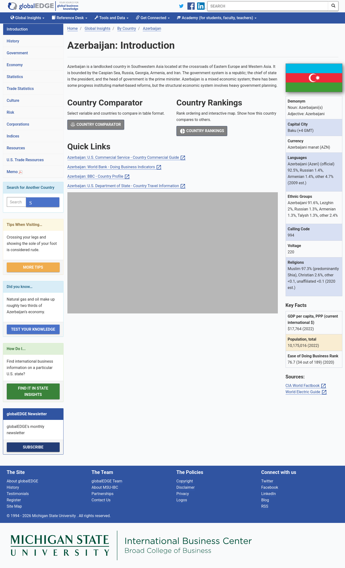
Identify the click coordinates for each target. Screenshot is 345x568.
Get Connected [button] (153, 18)
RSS (264, 506)
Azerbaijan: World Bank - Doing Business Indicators (114, 167)
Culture (13, 100)
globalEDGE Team (107, 481)
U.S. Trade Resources (25, 160)
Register (14, 500)
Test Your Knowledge (33, 329)
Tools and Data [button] (111, 18)
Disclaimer (186, 487)
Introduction (17, 29)
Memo (15, 171)
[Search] (268, 6)
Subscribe (33, 447)
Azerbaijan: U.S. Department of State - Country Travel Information (126, 186)
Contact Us (101, 500)
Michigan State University (54, 515)
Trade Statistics (20, 88)
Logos (182, 500)
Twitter (267, 481)
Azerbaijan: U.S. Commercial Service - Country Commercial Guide (126, 157)
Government (17, 53)
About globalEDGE (22, 481)
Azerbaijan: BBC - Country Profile (98, 176)
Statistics (15, 76)
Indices (13, 136)
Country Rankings (202, 131)
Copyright (185, 481)
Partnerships (103, 493)
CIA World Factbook (306, 385)
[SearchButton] (333, 6)
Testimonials (18, 493)
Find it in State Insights (33, 391)
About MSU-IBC (105, 487)
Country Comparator (96, 124)
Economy (15, 65)
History (13, 41)
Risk (10, 112)
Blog (265, 500)
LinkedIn (268, 493)
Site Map (14, 506)
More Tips (33, 267)
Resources (16, 148)
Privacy (183, 493)
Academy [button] (217, 18)
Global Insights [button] (27, 18)
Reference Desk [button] (69, 18)
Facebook (269, 487)
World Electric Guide (306, 392)
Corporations (18, 124)
